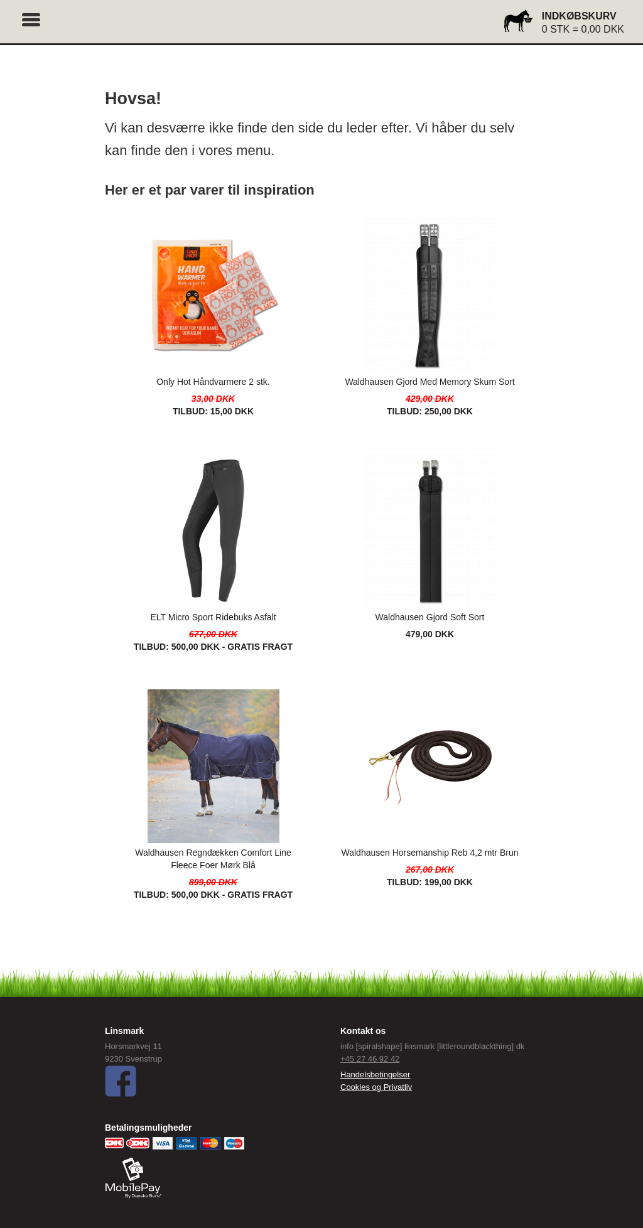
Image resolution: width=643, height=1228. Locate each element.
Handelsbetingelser (375, 1074)
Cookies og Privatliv (376, 1087)
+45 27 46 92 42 (369, 1059)
